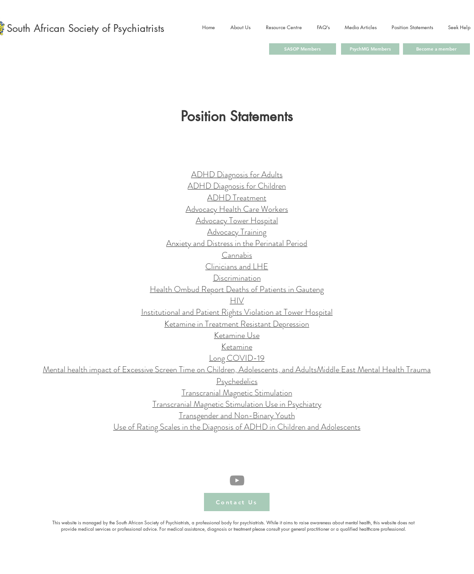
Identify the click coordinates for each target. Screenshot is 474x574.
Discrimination (237, 278)
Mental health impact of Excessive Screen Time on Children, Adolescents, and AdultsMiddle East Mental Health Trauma (237, 369)
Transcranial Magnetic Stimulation (237, 393)
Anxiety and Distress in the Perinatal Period (236, 243)
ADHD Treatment (236, 198)
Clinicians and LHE (236, 266)
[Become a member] (436, 49)
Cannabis (237, 255)
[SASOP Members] (302, 49)
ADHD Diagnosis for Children (237, 186)
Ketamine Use (237, 335)
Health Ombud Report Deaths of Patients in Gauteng (237, 289)
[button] (237, 502)
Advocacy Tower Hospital (237, 220)
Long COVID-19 (237, 358)
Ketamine (236, 347)
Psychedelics (237, 381)
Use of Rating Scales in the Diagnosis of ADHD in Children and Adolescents (237, 427)
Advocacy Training (236, 232)
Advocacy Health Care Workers (237, 209)
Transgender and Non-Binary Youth (237, 415)
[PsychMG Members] (370, 49)
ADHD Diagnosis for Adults (237, 174)
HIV (237, 301)
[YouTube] (237, 480)
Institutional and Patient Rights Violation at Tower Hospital (237, 312)
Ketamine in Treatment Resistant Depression (236, 324)
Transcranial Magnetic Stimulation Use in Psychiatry (237, 404)
